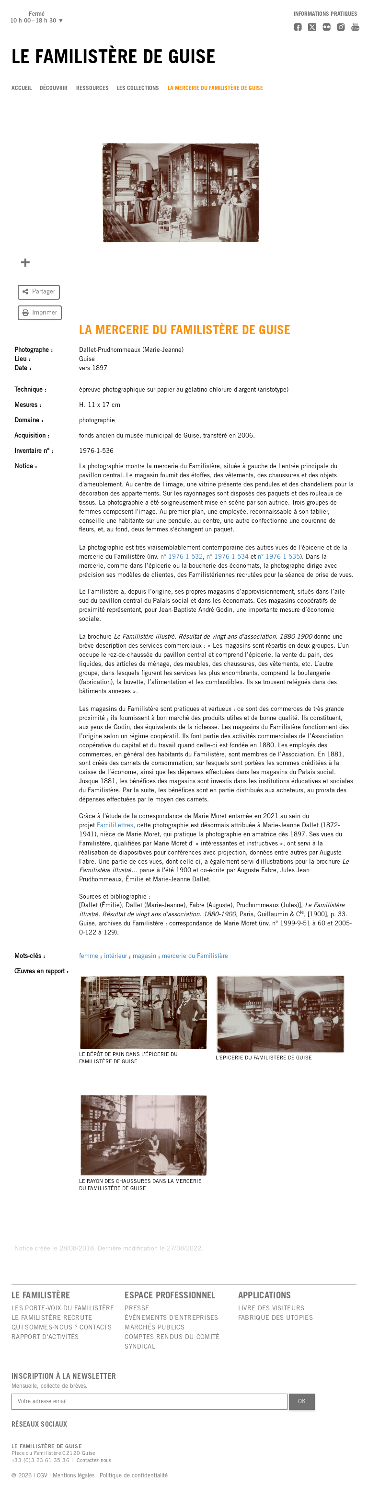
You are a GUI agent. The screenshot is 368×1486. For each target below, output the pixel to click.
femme (88, 956)
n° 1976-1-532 (182, 557)
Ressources (92, 88)
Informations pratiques (325, 14)
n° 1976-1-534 (228, 557)
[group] (180, 192)
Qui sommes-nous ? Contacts (62, 1328)
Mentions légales (73, 1476)
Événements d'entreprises (171, 1318)
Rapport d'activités (45, 1337)
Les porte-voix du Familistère (63, 1309)
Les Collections (138, 88)
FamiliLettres (115, 825)
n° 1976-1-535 (279, 557)
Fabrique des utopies (275, 1318)
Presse (137, 1309)
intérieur (115, 956)
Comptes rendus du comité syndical (172, 1342)
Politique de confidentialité (134, 1476)
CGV (42, 1476)
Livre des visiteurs (271, 1309)
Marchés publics (154, 1328)
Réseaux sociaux (40, 1425)
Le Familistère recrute (52, 1318)
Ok (302, 1402)
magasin (144, 956)
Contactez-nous (94, 1460)
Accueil (22, 88)
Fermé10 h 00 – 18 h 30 (38, 17)
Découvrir (54, 88)
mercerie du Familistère (195, 956)
